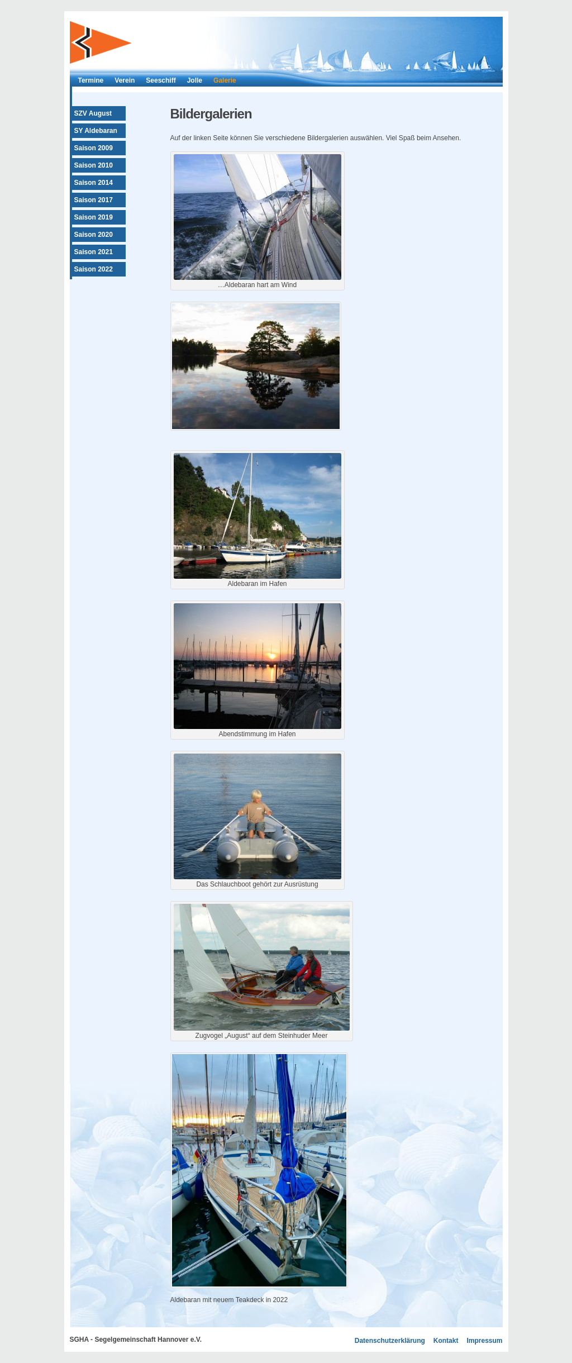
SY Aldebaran (95, 131)
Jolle (194, 80)
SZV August (93, 113)
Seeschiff (160, 80)
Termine (91, 80)
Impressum (484, 1341)
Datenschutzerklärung (390, 1341)
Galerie (224, 80)
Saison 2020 (93, 235)
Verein (125, 80)
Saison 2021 (93, 252)
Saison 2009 (93, 148)
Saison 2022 (93, 269)
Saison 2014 (93, 183)
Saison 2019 (93, 217)
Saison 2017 (93, 200)
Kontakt (446, 1341)
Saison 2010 (93, 165)
